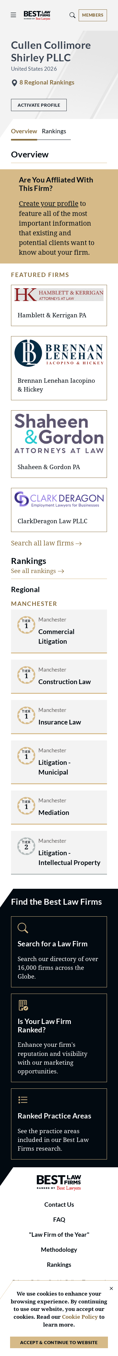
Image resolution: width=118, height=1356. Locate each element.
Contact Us (59, 1204)
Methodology (59, 1249)
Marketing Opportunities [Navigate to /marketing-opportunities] (59, 1038)
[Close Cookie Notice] (107, 1288)
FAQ (59, 1219)
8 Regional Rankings (47, 82)
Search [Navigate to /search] (59, 952)
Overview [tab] (24, 131)
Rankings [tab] (54, 131)
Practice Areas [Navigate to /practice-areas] (59, 1124)
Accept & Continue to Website (59, 1342)
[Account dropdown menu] (93, 15)
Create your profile (48, 203)
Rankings (59, 1264)
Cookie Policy (80, 1316)
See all (38, 571)
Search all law (46, 543)
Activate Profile (39, 105)
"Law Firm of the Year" (59, 1234)
